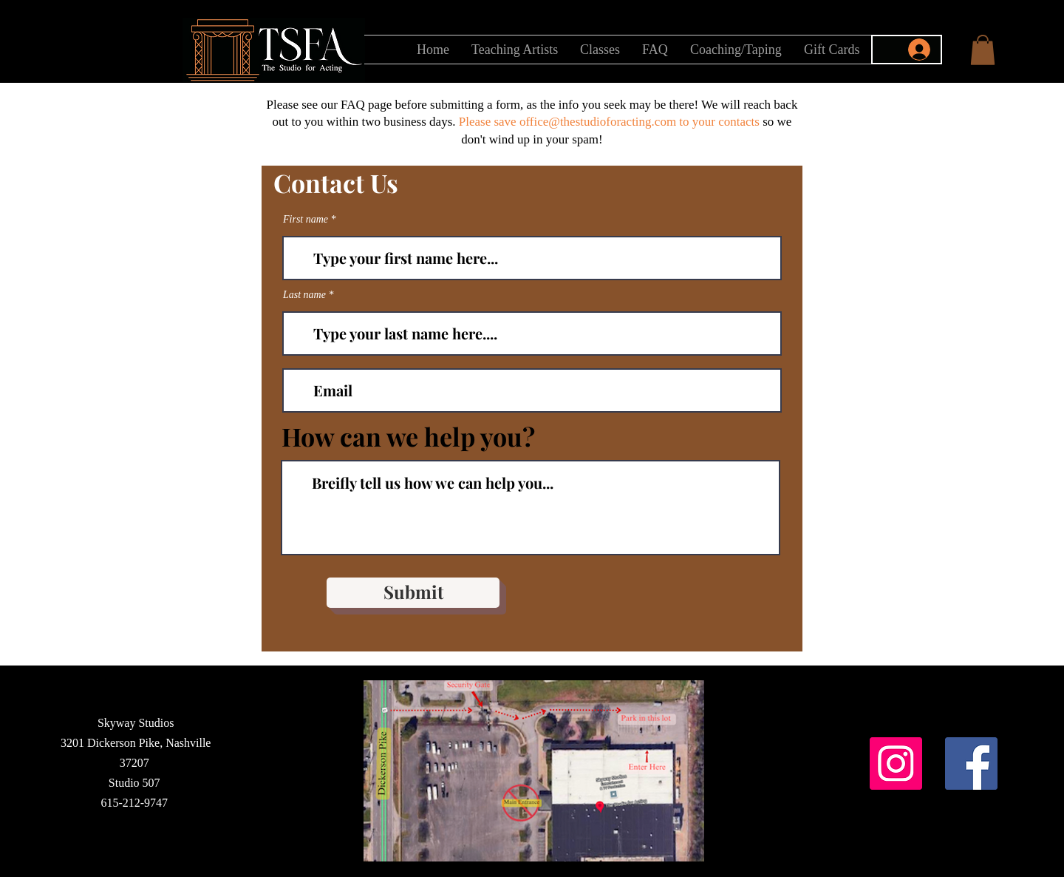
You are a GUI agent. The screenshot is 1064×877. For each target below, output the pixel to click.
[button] (982, 50)
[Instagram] (896, 763)
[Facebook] (971, 763)
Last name (304, 295)
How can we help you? (408, 436)
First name (305, 219)
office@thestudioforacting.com (597, 122)
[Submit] (413, 593)
